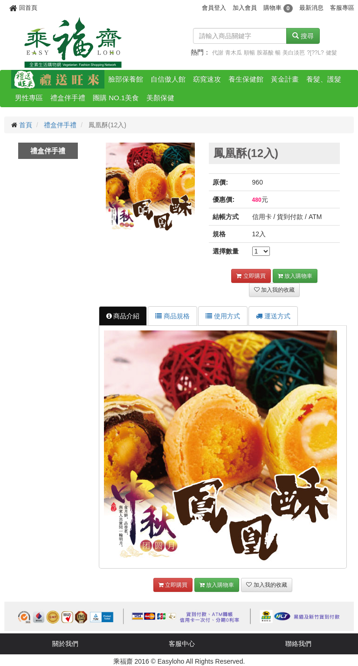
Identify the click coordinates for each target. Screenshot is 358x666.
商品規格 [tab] (172, 316)
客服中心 (182, 643)
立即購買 (250, 276)
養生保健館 (245, 79)
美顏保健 (160, 98)
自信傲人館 (168, 79)
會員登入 (214, 7)
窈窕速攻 (207, 79)
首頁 (25, 125)
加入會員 (245, 7)
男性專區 (29, 98)
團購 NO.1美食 (116, 98)
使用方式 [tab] (223, 316)
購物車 (278, 7)
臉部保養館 (125, 79)
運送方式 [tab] (273, 316)
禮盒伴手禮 (67, 98)
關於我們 (65, 643)
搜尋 (303, 36)
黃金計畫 (285, 79)
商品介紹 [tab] (123, 316)
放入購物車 (295, 276)
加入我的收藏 (274, 290)
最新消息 (311, 7)
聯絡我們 (298, 643)
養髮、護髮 (323, 79)
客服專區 (342, 7)
